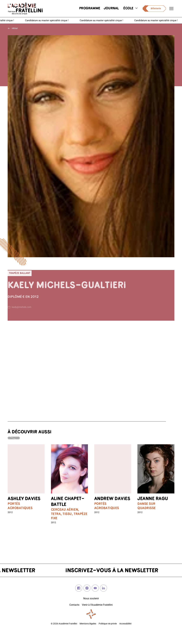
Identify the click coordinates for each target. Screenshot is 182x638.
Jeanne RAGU (152, 499)
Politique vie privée (108, 623)
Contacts (74, 604)
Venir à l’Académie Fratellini (97, 604)
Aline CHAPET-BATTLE (67, 502)
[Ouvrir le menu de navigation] (171, 9)
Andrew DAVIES (112, 499)
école (130, 8)
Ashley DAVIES (24, 499)
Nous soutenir (91, 598)
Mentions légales (88, 623)
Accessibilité (125, 623)
